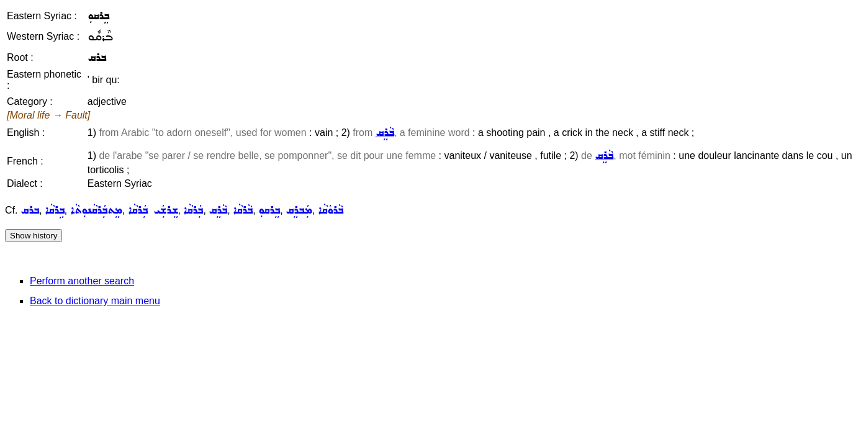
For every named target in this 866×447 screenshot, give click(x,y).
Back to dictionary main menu (95, 301)
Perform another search (82, 281)
